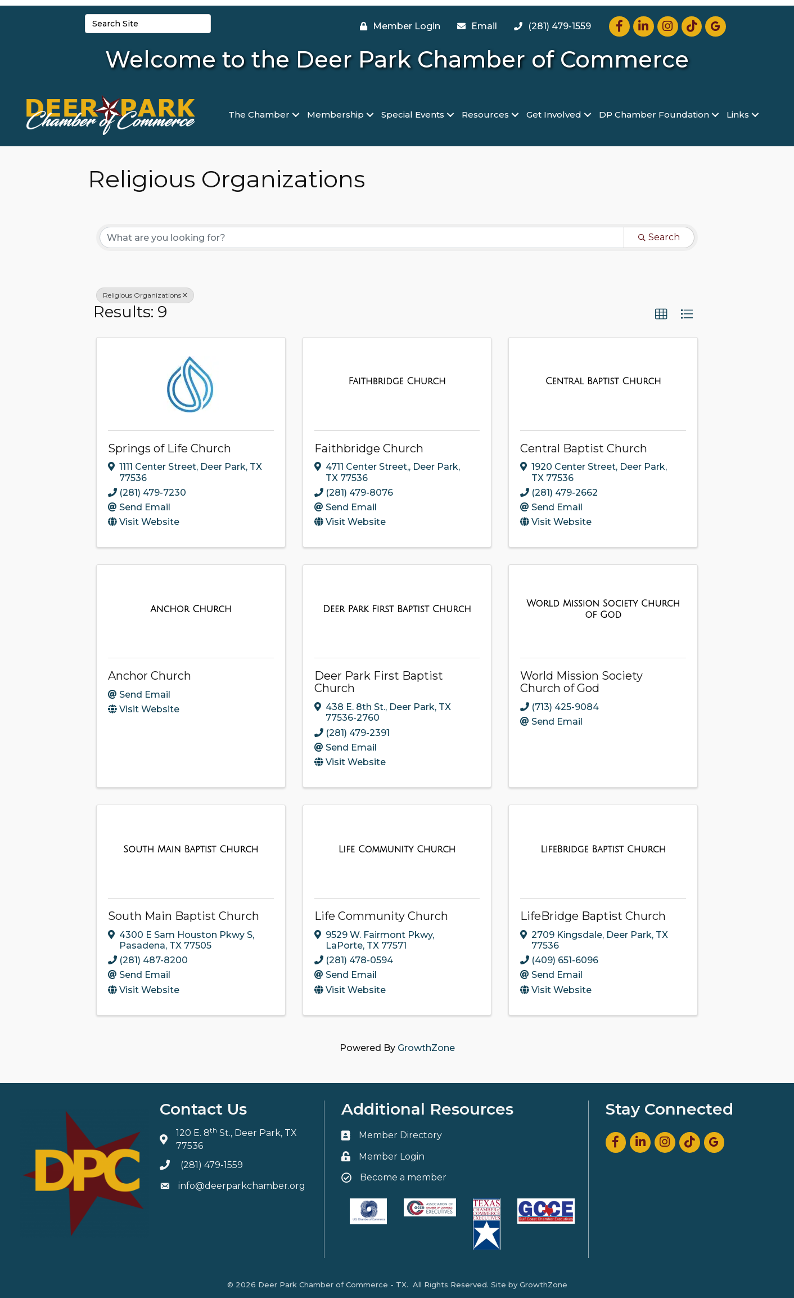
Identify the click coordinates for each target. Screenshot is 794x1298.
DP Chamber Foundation (654, 114)
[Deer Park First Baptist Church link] (397, 609)
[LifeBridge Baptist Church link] (603, 849)
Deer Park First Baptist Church (378, 682)
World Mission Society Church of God (581, 682)
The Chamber (259, 114)
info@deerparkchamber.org (241, 1185)
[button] (661, 314)
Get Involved (553, 114)
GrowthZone (426, 1048)
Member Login (392, 1156)
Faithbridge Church (368, 448)
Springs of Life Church (169, 448)
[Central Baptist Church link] (603, 381)
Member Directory (400, 1135)
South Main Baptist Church (183, 916)
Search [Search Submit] (659, 237)
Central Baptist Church (583, 448)
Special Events (412, 114)
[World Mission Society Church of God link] (603, 609)
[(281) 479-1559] (549, 26)
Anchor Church (149, 675)
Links (738, 114)
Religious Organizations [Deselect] (145, 295)
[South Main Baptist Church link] (190, 849)
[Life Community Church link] (397, 849)
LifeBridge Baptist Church (593, 916)
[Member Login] (397, 26)
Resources (485, 114)
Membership (335, 114)
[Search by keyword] (362, 237)
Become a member (403, 1177)
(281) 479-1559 (212, 1165)
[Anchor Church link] (190, 609)
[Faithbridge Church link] (396, 381)
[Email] (474, 26)
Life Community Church (381, 916)
